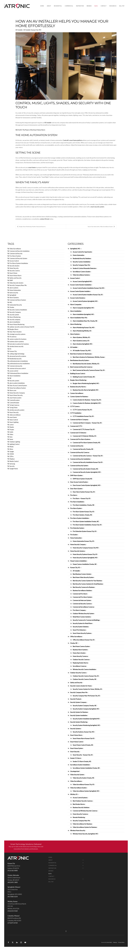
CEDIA (11, 454)
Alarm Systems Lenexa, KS (81, 341)
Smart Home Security (16, 395)
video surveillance (15, 415)
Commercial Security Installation (19, 251)
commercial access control (17, 368)
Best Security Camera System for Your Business (87, 581)
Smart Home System (76, 748)
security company (14, 319)
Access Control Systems (77, 298)
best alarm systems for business (19, 344)
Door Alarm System (15, 332)
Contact (103, 6)
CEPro (11, 456)
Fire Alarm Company (79, 610)
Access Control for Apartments (82, 252)
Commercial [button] (69, 6)
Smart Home (13, 273)
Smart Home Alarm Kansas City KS (84, 738)
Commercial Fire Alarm (80, 594)
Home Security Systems (77, 551)
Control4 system (14, 400)
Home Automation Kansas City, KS (83, 541)
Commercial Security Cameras (79, 452)
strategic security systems (17, 334)
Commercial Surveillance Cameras (83, 607)
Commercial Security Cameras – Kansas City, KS (87, 456)
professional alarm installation (18, 361)
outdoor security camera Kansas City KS (21, 327)
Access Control (14, 261)
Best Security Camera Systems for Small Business (88, 584)
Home (42, 6)
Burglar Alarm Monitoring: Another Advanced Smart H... (31, 226)
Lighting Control (14, 444)
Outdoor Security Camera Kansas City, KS (86, 676)
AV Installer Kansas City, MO (32, 30)
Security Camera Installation (18, 310)
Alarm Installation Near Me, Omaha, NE (85, 321)
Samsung (12, 464)
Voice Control (13, 420)
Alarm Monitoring (14, 317)
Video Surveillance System (78, 788)
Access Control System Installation (80, 285)
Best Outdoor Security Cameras (82, 801)
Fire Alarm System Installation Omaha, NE (86, 521)
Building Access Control (77, 373)
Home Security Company (17, 393)
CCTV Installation (75, 413)
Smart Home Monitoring (16, 324)
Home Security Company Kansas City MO (86, 548)
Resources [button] (112, 6)
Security (12, 466)
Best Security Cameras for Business (83, 587)
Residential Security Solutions (82, 258)
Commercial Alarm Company (79, 419)
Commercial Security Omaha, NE (83, 449)
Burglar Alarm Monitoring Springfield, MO (86, 383)
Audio (11, 432)
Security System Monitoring (78, 722)
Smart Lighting (13, 422)
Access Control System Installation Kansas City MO (88, 288)
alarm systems (13, 288)
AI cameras (12, 337)
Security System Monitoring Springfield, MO (86, 725)
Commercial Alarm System (17, 300)
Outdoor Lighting (14, 442)
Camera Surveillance (76, 393)
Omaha (11, 307)
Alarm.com (12, 390)
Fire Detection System (77, 528)
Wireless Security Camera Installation (84, 669)
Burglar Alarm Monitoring (78, 380)
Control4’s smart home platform (72, 140)
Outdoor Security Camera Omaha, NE (84, 679)
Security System (14, 266)
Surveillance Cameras (79, 666)
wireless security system (16, 410)
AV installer (48, 122)
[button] (66, 931)
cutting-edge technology (16, 354)
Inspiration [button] (80, 6)
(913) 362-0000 (13, 870)
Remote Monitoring (79, 817)
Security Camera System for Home (81, 686)
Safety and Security (15, 278)
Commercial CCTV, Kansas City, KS (83, 429)
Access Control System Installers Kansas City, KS (88, 295)
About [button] (49, 6)
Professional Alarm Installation (18, 373)
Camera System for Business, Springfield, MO (87, 403)
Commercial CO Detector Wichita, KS (84, 436)
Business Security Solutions (81, 807)
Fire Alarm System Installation (18, 263)
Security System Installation (78, 715)
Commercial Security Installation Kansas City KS (88, 462)
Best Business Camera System (82, 574)
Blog (96, 6)
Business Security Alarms (78, 387)
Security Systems (75, 728)
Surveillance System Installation (80, 765)
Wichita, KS (73, 794)
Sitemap (115, 942)
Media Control (13, 461)
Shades (11, 427)
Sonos (11, 439)
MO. (10, 302)
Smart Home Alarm (15, 275)
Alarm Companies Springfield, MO (83, 308)
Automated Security (15, 305)
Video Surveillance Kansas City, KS (83, 784)
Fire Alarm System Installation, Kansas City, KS (87, 525)
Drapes (11, 429)
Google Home (13, 469)
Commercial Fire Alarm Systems (80, 439)
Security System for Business (79, 712)
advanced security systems (17, 356)
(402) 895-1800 (13, 882)
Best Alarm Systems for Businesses (81, 354)
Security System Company (78, 702)
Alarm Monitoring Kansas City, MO (83, 327)
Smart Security (14, 412)
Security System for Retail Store (82, 623)
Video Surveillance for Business (82, 824)
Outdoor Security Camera (78, 673)
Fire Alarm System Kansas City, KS (83, 512)
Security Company (15, 312)
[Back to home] (17, 6)
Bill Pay (121, 6)
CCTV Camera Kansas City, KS (82, 410)
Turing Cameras (14, 405)
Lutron (11, 425)
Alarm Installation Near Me (78, 318)
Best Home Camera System (81, 646)
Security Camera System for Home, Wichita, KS (87, 689)
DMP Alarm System (76, 475)
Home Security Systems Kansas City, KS (85, 554)
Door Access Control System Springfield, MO (86, 485)
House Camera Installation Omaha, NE (84, 564)
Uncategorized (74, 771)
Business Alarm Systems (80, 650)
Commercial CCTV (76, 426)
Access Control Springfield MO (82, 281)
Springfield (12, 295)
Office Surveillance (76, 636)
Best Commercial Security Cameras (81, 367)
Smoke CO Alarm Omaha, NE (82, 761)
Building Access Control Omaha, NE (84, 377)
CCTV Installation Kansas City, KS (83, 416)
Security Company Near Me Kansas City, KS (86, 696)
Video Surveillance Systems (81, 275)
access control (13, 371)
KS (10, 349)
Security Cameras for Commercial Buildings (86, 620)
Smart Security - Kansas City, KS (83, 755)
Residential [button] (58, 6)
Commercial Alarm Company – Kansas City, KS (87, 423)
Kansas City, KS (75, 567)
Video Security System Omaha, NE (83, 778)
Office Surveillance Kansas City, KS (83, 640)
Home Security (14, 268)
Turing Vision (13, 407)
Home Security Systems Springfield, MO (85, 558)
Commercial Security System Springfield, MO (87, 472)
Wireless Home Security (77, 830)
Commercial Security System (18, 258)
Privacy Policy (121, 942)
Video (11, 434)
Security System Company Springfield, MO (86, 709)
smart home (32, 167)
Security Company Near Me (18, 285)
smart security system (97, 207)
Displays (12, 459)
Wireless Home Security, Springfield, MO (85, 834)
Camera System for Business (79, 396)
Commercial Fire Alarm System (82, 597)
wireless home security (16, 346)
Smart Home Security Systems (82, 633)
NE (10, 378)
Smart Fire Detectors (79, 630)
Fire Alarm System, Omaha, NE (82, 515)
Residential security (15, 359)
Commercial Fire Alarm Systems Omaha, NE (86, 442)
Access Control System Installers (80, 291)
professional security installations (19, 363)
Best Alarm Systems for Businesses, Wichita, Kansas (88, 357)
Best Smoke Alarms (79, 804)
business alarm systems (16, 341)
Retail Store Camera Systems (82, 617)
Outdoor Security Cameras (81, 659)
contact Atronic (44, 219)
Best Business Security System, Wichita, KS (86, 364)
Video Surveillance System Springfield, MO (86, 791)
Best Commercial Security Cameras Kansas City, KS (88, 370)
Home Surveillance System (17, 388)
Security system (14, 381)
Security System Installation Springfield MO (86, 719)
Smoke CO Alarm (75, 758)
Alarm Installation (14, 376)
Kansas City (13, 351)
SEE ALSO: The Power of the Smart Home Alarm (30, 130)
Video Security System (16, 283)
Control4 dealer (14, 403)
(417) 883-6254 (13, 896)
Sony (10, 437)
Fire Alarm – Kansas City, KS (81, 498)
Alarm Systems (14, 297)
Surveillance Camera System (81, 272)
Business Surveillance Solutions (82, 590)
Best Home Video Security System (83, 577)
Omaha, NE (73, 643)
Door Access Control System (18, 385)
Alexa (11, 449)
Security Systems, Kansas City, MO (83, 732)
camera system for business (17, 339)
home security (13, 293)
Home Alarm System (79, 653)
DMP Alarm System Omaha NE (82, 479)
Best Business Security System (79, 360)
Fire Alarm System (15, 256)
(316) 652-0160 (13, 911)
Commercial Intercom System (82, 600)
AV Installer (19, 30)
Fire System (74, 535)
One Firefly (109, 942)
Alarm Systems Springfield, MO (82, 344)
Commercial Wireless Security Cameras (85, 811)
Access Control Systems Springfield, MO (85, 301)
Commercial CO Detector (78, 433)
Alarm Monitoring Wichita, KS (82, 331)
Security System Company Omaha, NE (84, 705)
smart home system (15, 398)
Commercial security (15, 366)
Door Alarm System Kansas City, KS (84, 492)
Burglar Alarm (13, 329)
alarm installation (14, 322)
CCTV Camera (74, 406)
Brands (89, 6)
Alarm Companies (75, 304)
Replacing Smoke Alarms (80, 663)
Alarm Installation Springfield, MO (83, 314)
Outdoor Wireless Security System (83, 613)
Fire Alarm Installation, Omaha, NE (83, 505)
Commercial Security (15, 253)
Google (11, 451)
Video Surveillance (15, 249)
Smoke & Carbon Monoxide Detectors (84, 268)
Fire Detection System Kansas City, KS (84, 531)
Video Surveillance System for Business (85, 827)
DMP (11, 280)
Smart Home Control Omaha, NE (83, 745)
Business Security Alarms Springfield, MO (85, 390)
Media (11, 447)
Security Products (75, 699)
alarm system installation (17, 383)
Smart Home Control (76, 742)
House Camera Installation (78, 561)
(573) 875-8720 (13, 923)
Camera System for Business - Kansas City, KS (87, 400)
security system (14, 315)
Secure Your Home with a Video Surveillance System (101, 226)
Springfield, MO (75, 249)
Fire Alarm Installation (77, 502)
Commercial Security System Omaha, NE (85, 469)
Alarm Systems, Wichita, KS (81, 337)
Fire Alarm (73, 495)
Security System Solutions (80, 627)
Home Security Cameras (80, 656)
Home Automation (15, 290)
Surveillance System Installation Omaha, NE (86, 768)
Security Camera (14, 271)
